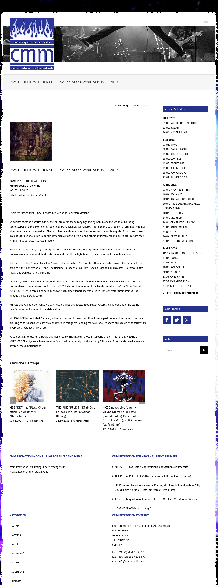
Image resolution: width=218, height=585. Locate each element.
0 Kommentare (35, 420)
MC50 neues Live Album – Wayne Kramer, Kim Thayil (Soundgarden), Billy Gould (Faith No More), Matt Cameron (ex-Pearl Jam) (123, 416)
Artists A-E (18, 535)
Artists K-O (18, 553)
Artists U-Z (18, 571)
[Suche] (204, 350)
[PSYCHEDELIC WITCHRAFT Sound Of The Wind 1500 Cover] (31, 141)
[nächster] (142, 400)
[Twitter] (177, 320)
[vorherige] (13, 400)
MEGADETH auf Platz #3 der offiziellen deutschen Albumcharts (28, 412)
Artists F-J (17, 544)
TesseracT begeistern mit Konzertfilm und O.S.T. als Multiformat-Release (156, 499)
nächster (138, 105)
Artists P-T (18, 562)
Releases (17, 581)
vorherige (123, 105)
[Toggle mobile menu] (206, 21)
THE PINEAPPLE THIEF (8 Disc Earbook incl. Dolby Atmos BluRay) (75, 412)
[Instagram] (187, 320)
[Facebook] (167, 320)
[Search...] (181, 350)
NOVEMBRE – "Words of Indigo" (133, 508)
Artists (15, 526)
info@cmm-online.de (131, 561)
